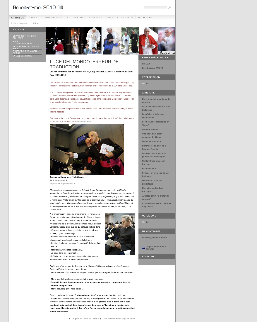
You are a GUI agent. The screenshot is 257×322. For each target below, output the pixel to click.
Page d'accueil (20, 23)
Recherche (145, 18)
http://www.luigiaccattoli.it (62, 184)
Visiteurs (95, 18)
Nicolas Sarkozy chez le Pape (26, 47)
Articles (17, 18)
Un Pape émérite (150, 129)
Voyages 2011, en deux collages (24, 37)
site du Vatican (84, 121)
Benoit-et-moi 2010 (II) (152, 68)
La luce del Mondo (22, 56)
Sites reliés (125, 18)
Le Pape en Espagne (23, 44)
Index (109, 18)
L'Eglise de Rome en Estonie (85, 319)
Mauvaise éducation (152, 141)
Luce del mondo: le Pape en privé (118, 319)
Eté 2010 (146, 64)
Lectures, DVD (75, 18)
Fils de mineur (149, 168)
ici (147, 83)
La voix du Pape (51, 18)
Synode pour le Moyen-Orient (25, 52)
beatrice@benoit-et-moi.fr (154, 237)
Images (32, 18)
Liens (15, 41)
